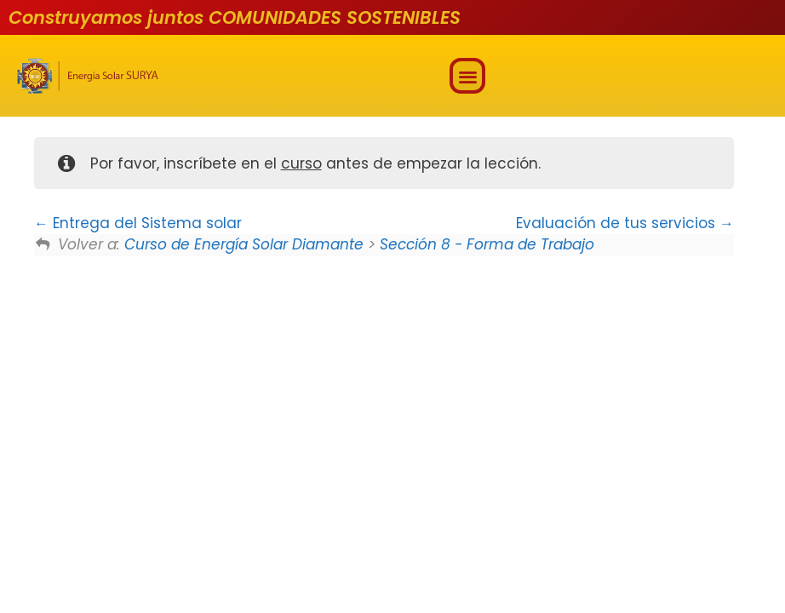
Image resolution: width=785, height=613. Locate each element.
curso (301, 163)
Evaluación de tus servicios (625, 223)
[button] (468, 76)
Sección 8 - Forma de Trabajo (487, 244)
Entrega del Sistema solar (138, 223)
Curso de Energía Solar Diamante (244, 244)
